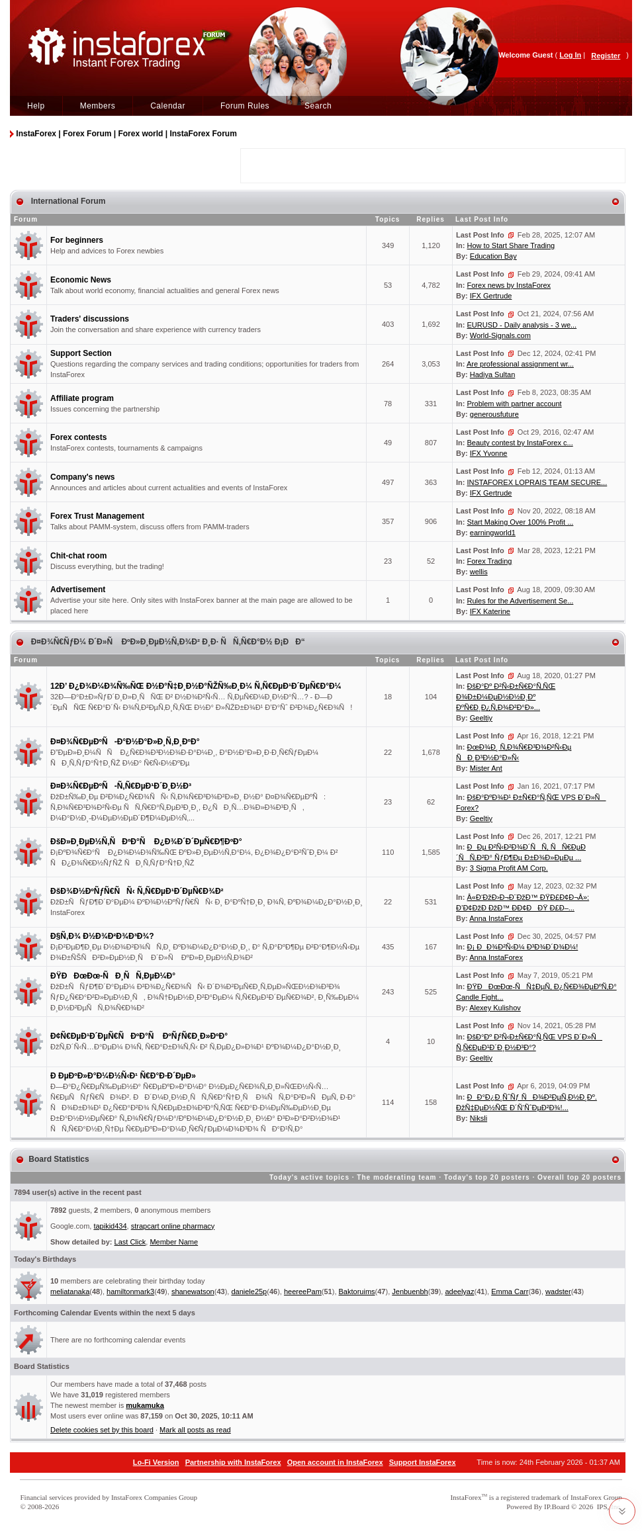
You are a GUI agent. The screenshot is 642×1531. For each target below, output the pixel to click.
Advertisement (77, 589)
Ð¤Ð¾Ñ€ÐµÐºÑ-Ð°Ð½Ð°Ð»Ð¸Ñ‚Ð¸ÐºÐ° (124, 741)
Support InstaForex (422, 1462)
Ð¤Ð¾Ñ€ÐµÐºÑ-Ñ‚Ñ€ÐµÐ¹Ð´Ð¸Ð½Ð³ (120, 786)
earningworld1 (493, 533)
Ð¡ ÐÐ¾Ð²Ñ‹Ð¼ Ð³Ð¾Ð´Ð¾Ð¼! (522, 947)
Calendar (167, 105)
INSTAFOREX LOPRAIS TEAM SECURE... (537, 482)
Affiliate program (82, 398)
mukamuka (144, 1405)
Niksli (478, 1118)
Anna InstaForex (496, 918)
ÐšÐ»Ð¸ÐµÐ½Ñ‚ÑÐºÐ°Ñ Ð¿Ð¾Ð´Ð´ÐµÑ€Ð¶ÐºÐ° (146, 841)
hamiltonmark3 (130, 1291)
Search (318, 105)
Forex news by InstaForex (509, 285)
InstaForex (465, 1497)
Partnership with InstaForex (233, 1462)
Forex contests (78, 437)
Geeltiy (481, 718)
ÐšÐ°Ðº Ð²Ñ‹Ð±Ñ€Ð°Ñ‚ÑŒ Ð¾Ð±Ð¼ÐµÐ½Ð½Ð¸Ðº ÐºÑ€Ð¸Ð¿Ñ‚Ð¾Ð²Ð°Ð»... (505, 696)
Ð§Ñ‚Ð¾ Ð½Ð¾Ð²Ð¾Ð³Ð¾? (102, 936)
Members (98, 105)
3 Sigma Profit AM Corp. (509, 868)
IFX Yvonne (489, 453)
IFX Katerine (490, 611)
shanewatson (192, 1291)
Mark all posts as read (195, 1430)
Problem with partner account (514, 404)
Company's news (82, 477)
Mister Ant (486, 768)
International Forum (66, 201)
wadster (558, 1291)
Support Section (81, 353)
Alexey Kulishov (495, 1008)
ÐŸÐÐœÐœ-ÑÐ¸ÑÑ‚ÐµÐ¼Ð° (112, 976)
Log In (570, 55)
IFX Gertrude (491, 296)
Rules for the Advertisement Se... (520, 601)
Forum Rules (244, 105)
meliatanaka (69, 1291)
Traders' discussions (89, 319)
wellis (479, 572)
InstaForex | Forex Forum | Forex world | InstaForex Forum (126, 133)
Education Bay (493, 256)
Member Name (174, 1242)
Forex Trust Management (97, 516)
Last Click (130, 1242)
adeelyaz (459, 1291)
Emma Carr (509, 1291)
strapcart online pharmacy (173, 1226)
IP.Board (556, 1506)
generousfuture (494, 414)
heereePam (303, 1291)
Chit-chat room (78, 555)
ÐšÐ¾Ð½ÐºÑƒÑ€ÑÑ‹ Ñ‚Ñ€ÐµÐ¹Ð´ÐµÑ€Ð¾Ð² (137, 891)
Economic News (80, 279)
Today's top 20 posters (487, 1177)
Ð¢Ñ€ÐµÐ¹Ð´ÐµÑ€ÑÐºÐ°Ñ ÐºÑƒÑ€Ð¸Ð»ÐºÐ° (139, 1036)
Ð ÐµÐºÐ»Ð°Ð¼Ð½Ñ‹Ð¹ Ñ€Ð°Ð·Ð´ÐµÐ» (123, 1075)
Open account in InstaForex (335, 1462)
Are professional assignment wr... (520, 364)
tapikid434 (109, 1226)
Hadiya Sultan (493, 374)
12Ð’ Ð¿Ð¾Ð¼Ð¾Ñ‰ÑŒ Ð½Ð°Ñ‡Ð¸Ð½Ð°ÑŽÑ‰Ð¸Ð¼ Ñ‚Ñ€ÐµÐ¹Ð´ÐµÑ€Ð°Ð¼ (196, 686)
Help (36, 105)
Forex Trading (489, 561)
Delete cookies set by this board (102, 1430)
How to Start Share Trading (511, 245)
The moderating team (396, 1177)
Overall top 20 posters (579, 1177)
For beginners (76, 240)
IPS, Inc (608, 1506)
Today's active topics (309, 1177)
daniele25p (249, 1291)
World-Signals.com (500, 335)
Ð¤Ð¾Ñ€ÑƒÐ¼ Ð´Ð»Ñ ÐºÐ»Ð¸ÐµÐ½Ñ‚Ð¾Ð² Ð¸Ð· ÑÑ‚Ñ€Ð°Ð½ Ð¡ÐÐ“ (166, 641)
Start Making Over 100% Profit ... (520, 522)
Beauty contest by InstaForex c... (520, 443)
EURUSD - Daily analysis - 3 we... (522, 325)
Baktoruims (357, 1291)
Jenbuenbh (410, 1291)
